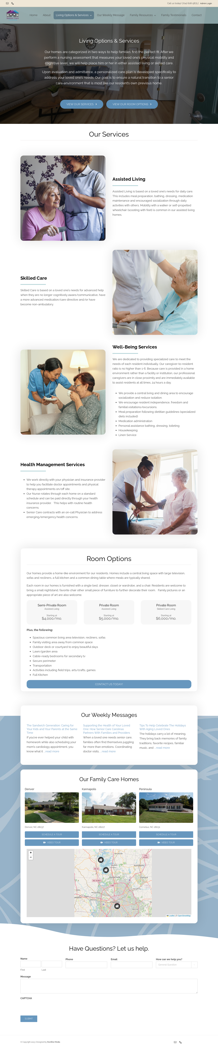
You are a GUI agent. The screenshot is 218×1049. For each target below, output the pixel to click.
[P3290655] (166, 793)
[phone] (13, 3)
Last (44, 970)
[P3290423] (109, 793)
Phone (69, 959)
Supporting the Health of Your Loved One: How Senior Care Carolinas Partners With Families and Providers (106, 729)
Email (114, 959)
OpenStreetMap (184, 916)
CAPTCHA (26, 998)
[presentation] (43, 1006)
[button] (101, 860)
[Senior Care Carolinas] (12, 11)
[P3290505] (52, 793)
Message (25, 976)
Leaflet (170, 916)
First (22, 970)
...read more (51, 751)
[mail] (7, 3)
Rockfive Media (53, 1042)
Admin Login (206, 3)
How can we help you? (169, 959)
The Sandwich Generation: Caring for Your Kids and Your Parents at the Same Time (52, 729)
